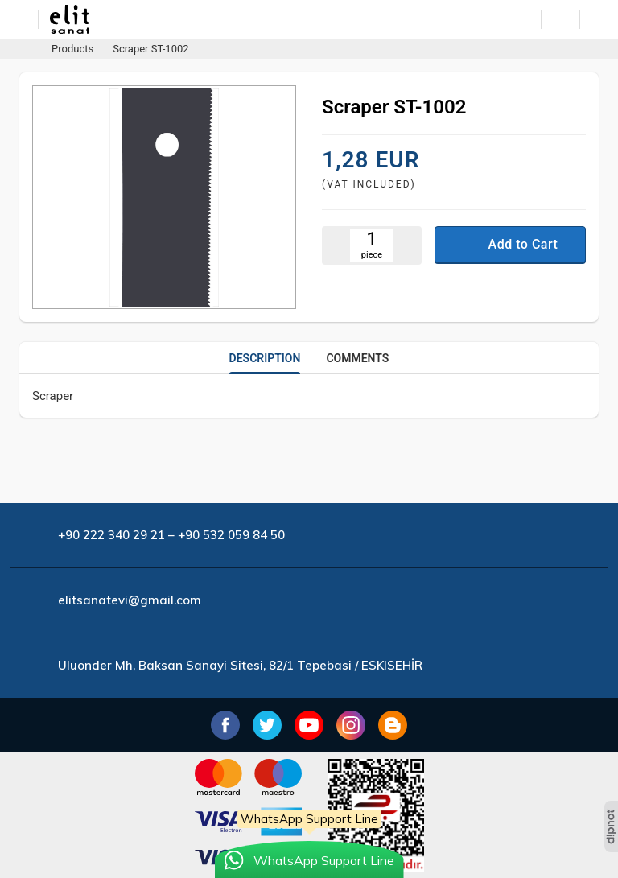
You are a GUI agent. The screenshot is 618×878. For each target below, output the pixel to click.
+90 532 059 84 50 (231, 534)
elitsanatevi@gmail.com (129, 600)
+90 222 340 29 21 (111, 534)
